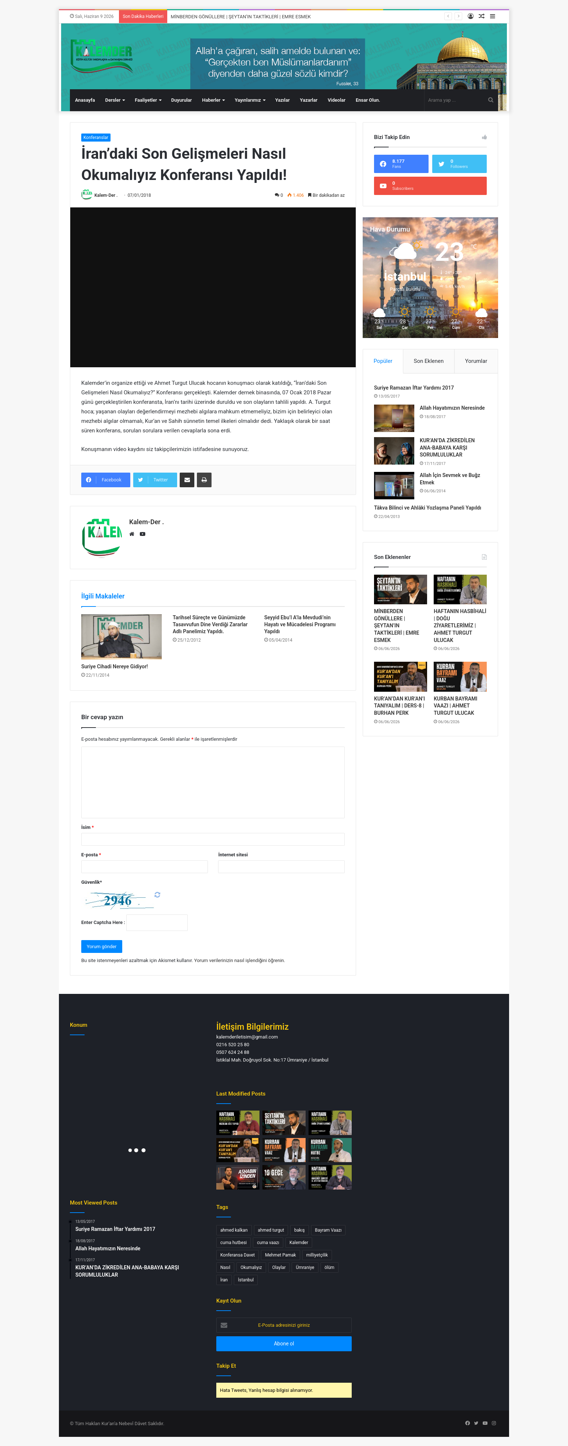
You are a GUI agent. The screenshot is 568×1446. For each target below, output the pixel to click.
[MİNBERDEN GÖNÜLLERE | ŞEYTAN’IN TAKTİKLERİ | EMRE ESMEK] (400, 590)
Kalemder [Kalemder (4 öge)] (298, 1242)
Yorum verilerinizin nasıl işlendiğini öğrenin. (239, 960)
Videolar (336, 100)
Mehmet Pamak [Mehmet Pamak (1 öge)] (280, 1255)
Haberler (211, 100)
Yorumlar (476, 361)
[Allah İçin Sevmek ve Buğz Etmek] (394, 485)
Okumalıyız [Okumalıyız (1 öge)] (251, 1267)
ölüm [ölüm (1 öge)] (330, 1267)
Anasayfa (85, 100)
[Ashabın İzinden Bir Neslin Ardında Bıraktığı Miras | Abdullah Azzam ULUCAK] (237, 1177)
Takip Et (226, 1366)
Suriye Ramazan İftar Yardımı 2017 (414, 388)
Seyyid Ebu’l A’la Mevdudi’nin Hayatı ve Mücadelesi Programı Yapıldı (300, 624)
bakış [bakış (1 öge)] (299, 1230)
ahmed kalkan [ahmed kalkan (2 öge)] (234, 1230)
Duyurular (181, 100)
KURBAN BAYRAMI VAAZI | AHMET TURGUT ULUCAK (455, 706)
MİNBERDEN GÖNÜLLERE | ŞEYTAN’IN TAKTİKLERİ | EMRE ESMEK (241, 16)
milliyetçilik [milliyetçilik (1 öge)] (317, 1255)
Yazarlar (309, 100)
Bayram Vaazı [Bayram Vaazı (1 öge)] (328, 1230)
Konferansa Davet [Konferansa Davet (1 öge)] (237, 1255)
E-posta (91, 854)
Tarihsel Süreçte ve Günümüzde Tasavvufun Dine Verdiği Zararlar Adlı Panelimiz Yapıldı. (210, 624)
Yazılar (282, 100)
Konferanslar (95, 137)
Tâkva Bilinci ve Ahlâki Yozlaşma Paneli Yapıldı (427, 508)
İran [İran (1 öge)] (224, 1279)
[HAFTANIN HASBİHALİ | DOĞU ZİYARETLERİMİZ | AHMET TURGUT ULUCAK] (460, 590)
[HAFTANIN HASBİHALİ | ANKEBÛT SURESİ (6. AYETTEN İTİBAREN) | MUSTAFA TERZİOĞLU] (330, 1177)
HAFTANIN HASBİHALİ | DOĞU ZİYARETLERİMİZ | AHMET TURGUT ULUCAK (460, 625)
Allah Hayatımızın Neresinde (452, 408)
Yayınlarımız (248, 100)
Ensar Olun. (368, 100)
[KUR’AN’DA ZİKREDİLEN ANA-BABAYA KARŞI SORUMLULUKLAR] (394, 451)
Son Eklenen (429, 361)
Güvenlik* (91, 882)
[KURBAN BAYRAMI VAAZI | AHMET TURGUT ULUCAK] (460, 677)
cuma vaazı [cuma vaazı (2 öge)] (268, 1242)
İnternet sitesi (233, 854)
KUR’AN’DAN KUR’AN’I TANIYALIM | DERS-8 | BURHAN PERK (399, 706)
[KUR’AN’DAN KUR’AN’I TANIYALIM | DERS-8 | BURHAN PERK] (400, 677)
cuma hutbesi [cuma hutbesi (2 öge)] (233, 1242)
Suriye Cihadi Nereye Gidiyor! (114, 666)
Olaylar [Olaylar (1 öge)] (279, 1267)
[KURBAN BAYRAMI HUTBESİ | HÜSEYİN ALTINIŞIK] (330, 1150)
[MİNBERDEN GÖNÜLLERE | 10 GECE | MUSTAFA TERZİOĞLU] (284, 1177)
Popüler (383, 361)
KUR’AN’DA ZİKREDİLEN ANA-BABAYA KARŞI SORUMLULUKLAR (447, 447)
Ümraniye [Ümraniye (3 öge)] (305, 1267)
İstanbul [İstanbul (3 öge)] (246, 1279)
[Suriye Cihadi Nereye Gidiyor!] (121, 637)
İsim (87, 827)
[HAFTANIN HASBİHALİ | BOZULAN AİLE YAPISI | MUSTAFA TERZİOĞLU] (237, 1123)
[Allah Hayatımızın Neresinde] (394, 418)
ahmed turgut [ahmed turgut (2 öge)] (271, 1230)
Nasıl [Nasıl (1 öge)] (225, 1267)
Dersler (112, 100)
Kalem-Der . (105, 195)
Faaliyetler (146, 100)
